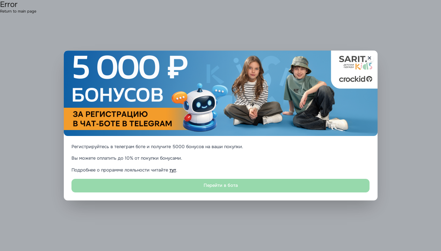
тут (172, 170)
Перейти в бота (221, 185)
